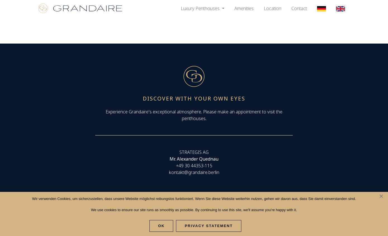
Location (272, 8)
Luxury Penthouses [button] (201, 8)
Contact (299, 8)
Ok (161, 226)
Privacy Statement (209, 226)
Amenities (244, 8)
